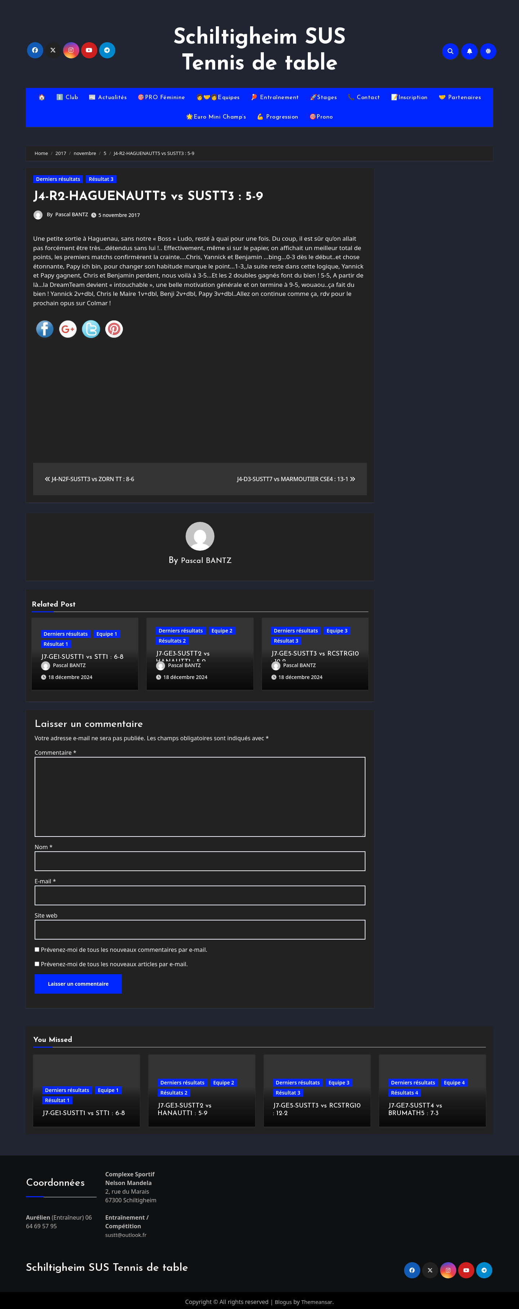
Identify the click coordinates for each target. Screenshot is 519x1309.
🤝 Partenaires (460, 98)
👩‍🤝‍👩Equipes (218, 98)
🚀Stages (323, 98)
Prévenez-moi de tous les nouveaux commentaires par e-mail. (124, 947)
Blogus (282, 1299)
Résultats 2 (172, 641)
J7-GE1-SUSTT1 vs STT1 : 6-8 (82, 657)
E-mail (45, 879)
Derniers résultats (58, 179)
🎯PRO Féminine (161, 98)
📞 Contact (363, 98)
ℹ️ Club (67, 98)
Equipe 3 (337, 630)
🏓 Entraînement (274, 98)
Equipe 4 (454, 1080)
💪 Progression (277, 117)
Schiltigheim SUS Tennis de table (107, 1265)
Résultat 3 (101, 179)
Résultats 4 (404, 1090)
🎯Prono (321, 117)
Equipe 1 (106, 634)
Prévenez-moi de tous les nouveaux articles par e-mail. (114, 962)
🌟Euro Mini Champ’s (216, 117)
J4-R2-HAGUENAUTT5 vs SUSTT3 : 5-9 (155, 197)
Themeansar (317, 1299)
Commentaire (55, 750)
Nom (44, 844)
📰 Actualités (108, 98)
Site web (46, 913)
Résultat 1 (56, 644)
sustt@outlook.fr (127, 1232)
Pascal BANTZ (72, 214)
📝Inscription (409, 98)
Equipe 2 (222, 630)
